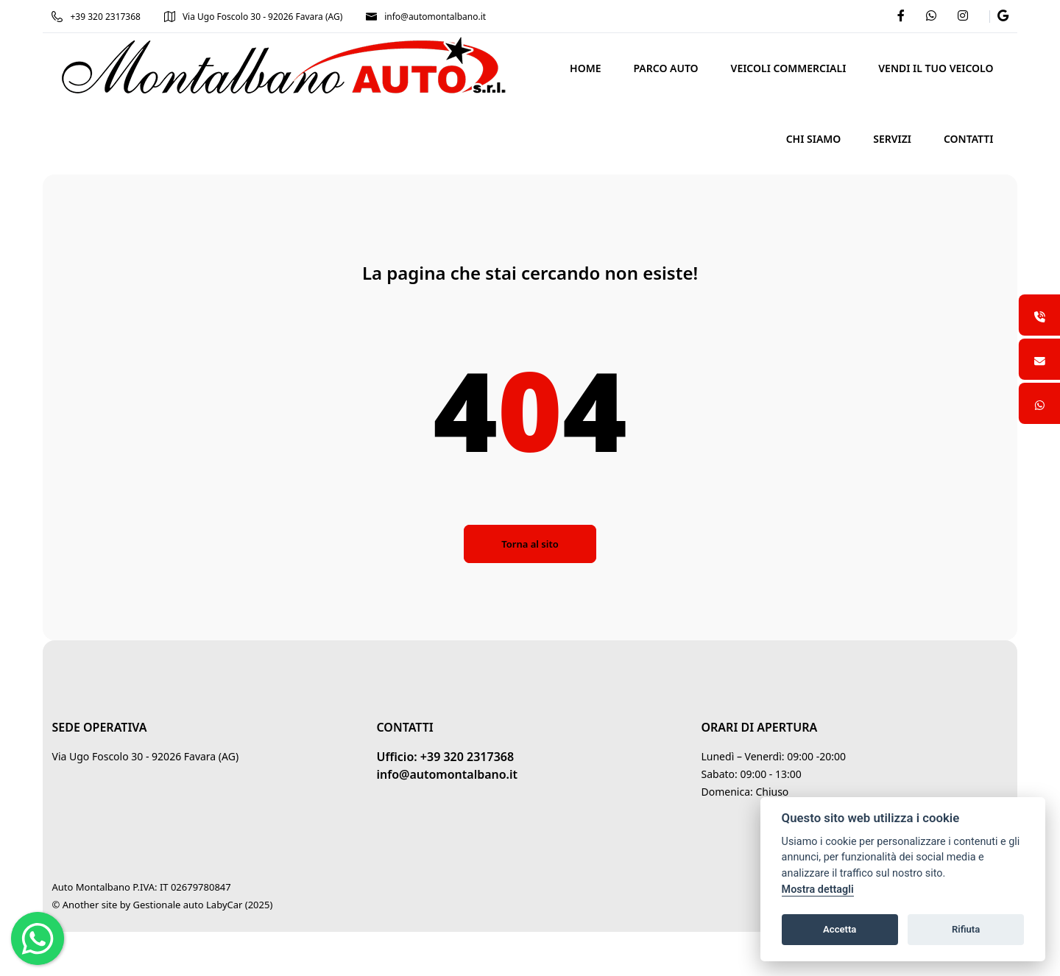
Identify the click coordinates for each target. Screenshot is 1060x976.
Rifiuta (966, 929)
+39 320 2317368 (97, 16)
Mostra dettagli (818, 889)
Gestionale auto (169, 904)
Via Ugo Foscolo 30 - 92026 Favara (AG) (254, 16)
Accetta (839, 929)
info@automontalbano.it (427, 16)
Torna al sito (529, 544)
